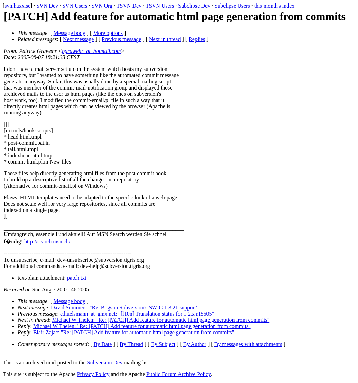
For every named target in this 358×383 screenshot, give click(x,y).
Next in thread (165, 39)
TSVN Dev (129, 6)
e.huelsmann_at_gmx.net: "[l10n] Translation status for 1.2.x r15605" (137, 314)
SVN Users (74, 6)
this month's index (274, 6)
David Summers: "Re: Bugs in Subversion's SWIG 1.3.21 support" (125, 307)
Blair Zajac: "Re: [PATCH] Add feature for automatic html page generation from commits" (133, 332)
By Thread (131, 344)
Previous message (121, 39)
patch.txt (76, 278)
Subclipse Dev (194, 6)
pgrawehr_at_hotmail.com (91, 51)
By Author (194, 344)
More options (108, 33)
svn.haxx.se (17, 6)
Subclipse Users (232, 6)
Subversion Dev (105, 362)
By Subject (163, 344)
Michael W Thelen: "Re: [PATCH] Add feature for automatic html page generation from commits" (160, 320)
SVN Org (101, 6)
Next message (78, 39)
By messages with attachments (248, 344)
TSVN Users (160, 6)
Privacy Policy (93, 374)
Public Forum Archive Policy (178, 374)
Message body (69, 33)
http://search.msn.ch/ (47, 241)
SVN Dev (47, 6)
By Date (103, 344)
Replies (197, 39)
